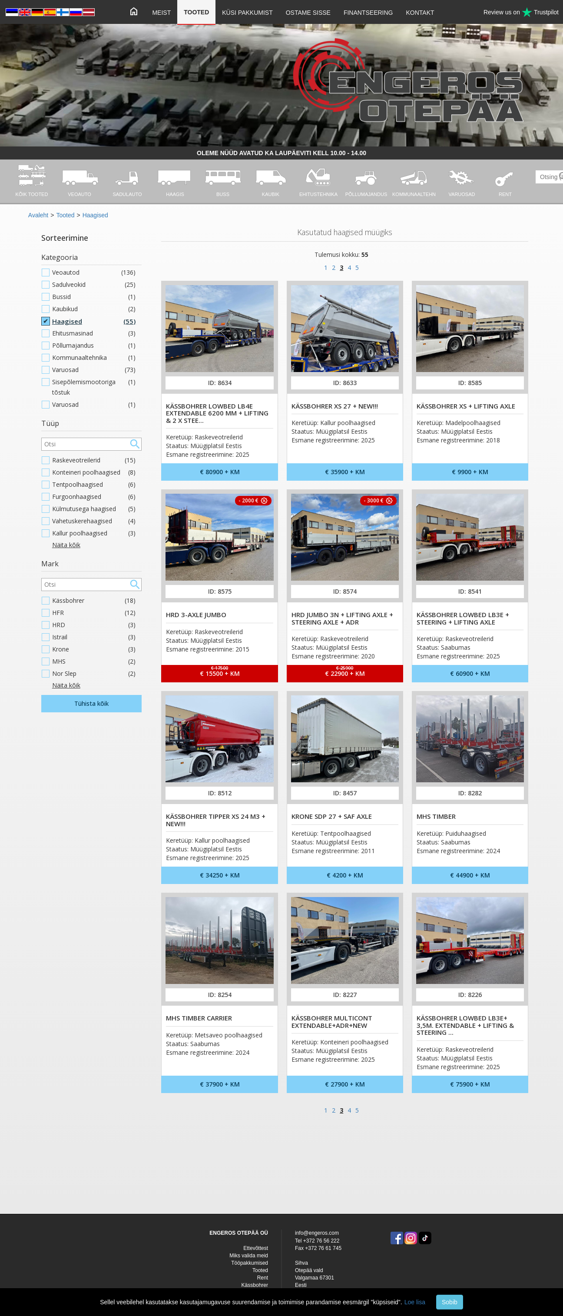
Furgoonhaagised (94, 497)
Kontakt (420, 12)
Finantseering (368, 12)
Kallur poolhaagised (94, 533)
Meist (161, 12)
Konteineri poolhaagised (94, 472)
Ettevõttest (255, 1248)
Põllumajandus (94, 345)
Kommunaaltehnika (94, 357)
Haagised (95, 215)
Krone (94, 649)
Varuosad (94, 370)
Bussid (94, 297)
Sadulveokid (94, 284)
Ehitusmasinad (94, 333)
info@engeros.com (317, 1233)
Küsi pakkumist (247, 12)
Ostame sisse (308, 12)
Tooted (196, 12)
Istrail (94, 637)
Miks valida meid (248, 1256)
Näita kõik (66, 545)
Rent (262, 1278)
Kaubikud (94, 309)
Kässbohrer (94, 600)
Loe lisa (414, 1302)
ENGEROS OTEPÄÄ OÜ (238, 1233)
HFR (94, 613)
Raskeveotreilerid (94, 460)
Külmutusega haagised (94, 509)
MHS (94, 661)
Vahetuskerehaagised (94, 521)
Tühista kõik (91, 703)
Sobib (449, 1302)
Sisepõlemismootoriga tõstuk (94, 387)
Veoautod (94, 272)
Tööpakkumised (249, 1263)
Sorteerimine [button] (64, 238)
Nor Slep (94, 673)
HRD (94, 625)
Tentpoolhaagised (94, 484)
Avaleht (38, 215)
